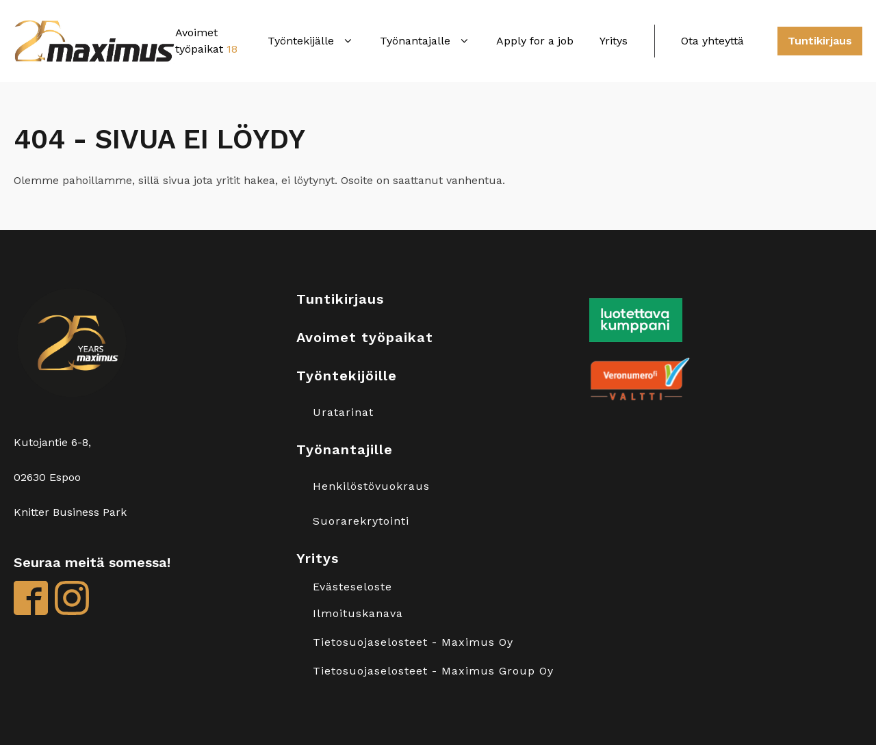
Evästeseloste (352, 587)
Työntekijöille (346, 375)
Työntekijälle (311, 40)
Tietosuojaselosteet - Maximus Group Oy (433, 671)
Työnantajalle (425, 40)
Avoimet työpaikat (364, 337)
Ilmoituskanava (358, 613)
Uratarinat (343, 412)
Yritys (614, 40)
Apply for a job (535, 40)
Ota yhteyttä (712, 40)
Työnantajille (344, 449)
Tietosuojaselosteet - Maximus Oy (413, 642)
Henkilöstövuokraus (371, 486)
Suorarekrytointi (361, 521)
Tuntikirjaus (820, 40)
